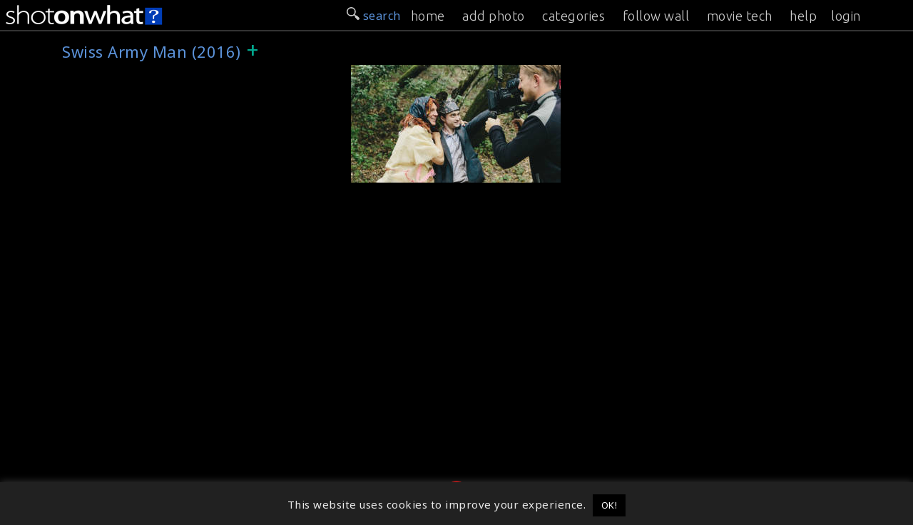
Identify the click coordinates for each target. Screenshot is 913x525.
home (428, 16)
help (803, 16)
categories (573, 16)
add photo (493, 16)
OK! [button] (609, 505)
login (846, 16)
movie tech (739, 16)
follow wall (656, 16)
